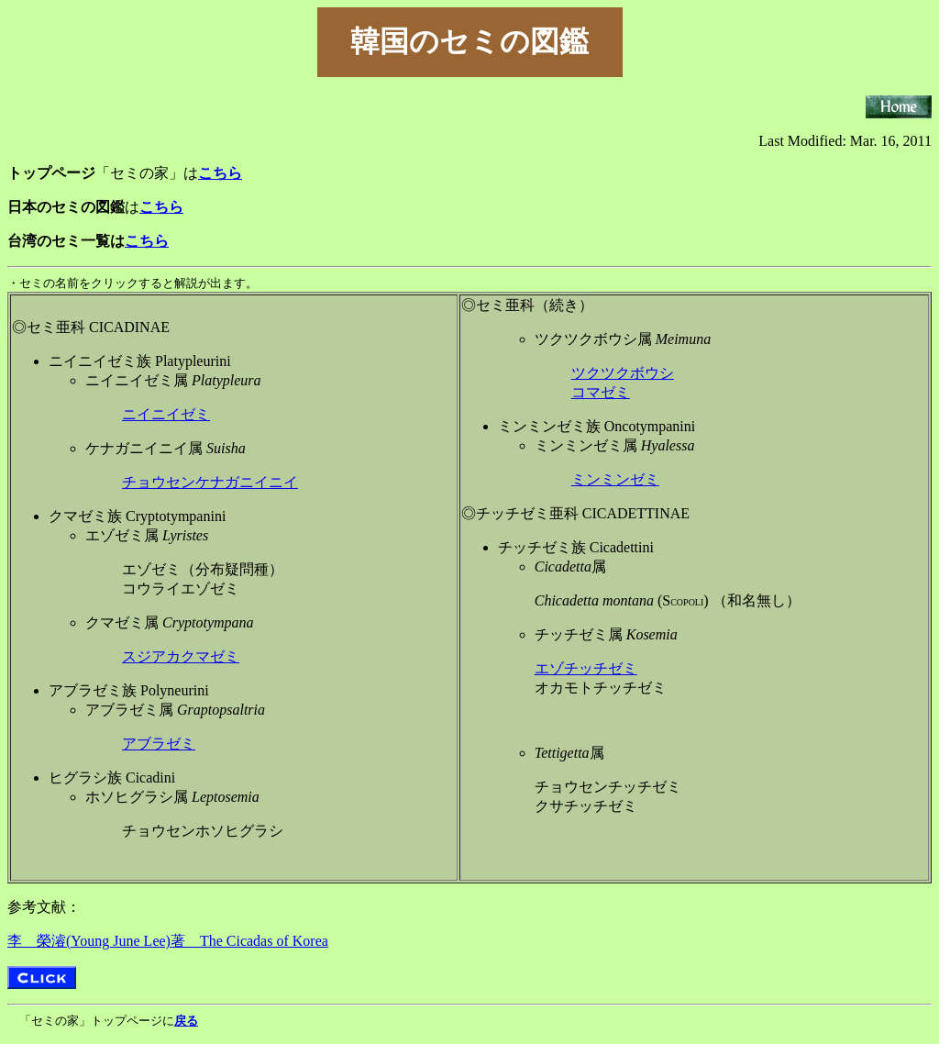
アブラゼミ (158, 743)
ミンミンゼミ (615, 479)
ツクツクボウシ (622, 373)
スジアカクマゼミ (180, 656)
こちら (147, 241)
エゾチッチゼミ (586, 668)
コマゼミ (600, 392)
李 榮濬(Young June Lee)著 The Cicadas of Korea (167, 941)
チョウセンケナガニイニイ (210, 482)
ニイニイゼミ (166, 414)
